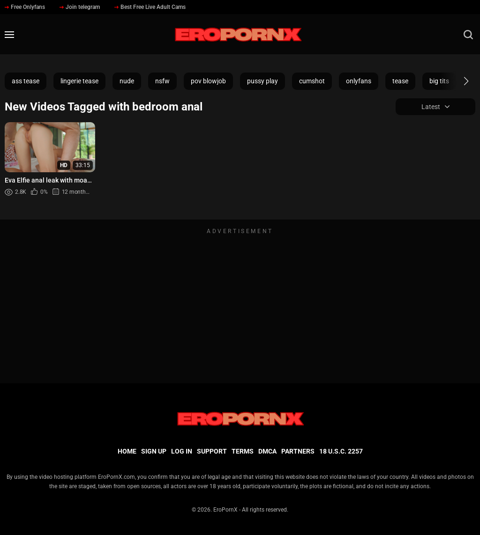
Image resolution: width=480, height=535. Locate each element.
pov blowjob (208, 81)
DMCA (267, 451)
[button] (457, 81)
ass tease (25, 81)
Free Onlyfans (25, 7)
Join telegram (80, 7)
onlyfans (358, 81)
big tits (439, 81)
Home (127, 451)
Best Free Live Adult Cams (150, 7)
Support (212, 451)
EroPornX (225, 509)
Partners (298, 451)
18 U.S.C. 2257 (341, 451)
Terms (243, 451)
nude (127, 81)
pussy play (262, 81)
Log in (181, 451)
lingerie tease (79, 81)
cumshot (312, 81)
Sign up (153, 451)
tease (400, 81)
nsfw (162, 81)
